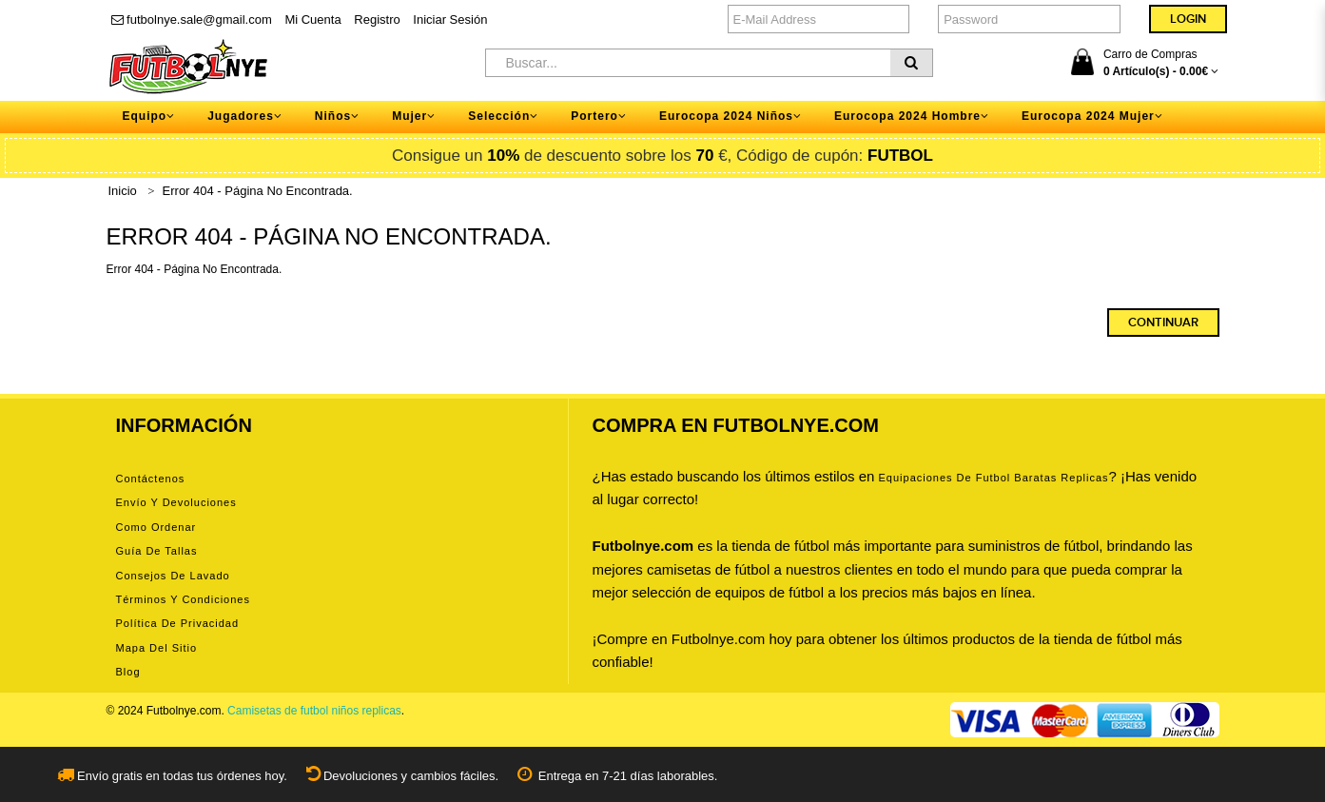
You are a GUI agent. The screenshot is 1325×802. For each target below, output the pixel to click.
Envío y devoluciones (176, 502)
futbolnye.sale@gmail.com (191, 19)
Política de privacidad (178, 623)
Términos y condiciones (183, 599)
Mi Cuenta (312, 19)
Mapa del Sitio (157, 648)
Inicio (122, 191)
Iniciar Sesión (450, 19)
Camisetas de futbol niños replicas (314, 710)
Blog (128, 671)
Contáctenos (150, 478)
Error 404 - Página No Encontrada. (258, 191)
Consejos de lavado (173, 575)
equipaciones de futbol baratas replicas (994, 477)
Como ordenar (156, 527)
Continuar (1163, 322)
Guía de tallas (157, 551)
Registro (376, 19)
